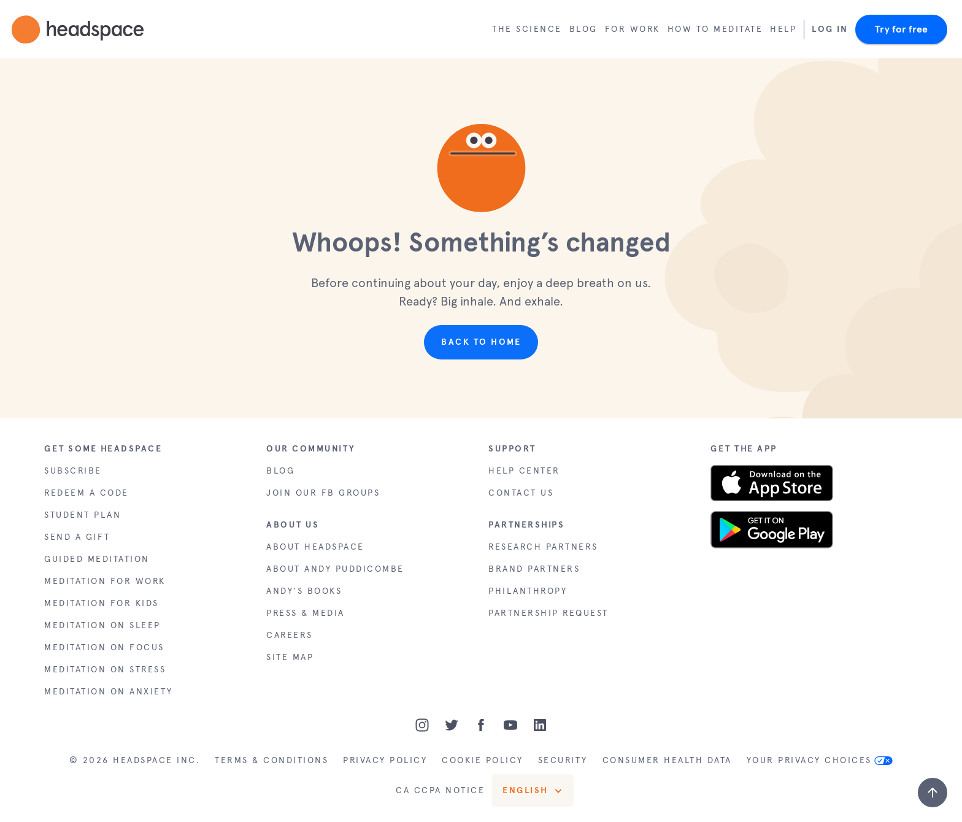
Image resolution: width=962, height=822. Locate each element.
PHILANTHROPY (527, 591)
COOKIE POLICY (482, 760)
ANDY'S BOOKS (304, 591)
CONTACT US (520, 493)
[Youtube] (510, 725)
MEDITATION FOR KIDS (101, 603)
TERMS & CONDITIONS (271, 760)
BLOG (280, 471)
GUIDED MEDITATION (97, 559)
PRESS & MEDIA (305, 613)
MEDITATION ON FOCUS (104, 647)
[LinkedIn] (540, 725)
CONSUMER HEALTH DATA (667, 760)
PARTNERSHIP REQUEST (548, 613)
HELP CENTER (524, 471)
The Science (527, 29)
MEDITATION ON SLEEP (102, 625)
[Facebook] (481, 725)
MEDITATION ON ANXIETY (108, 691)
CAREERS (289, 635)
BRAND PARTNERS (534, 569)
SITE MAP (290, 657)
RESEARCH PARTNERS (543, 547)
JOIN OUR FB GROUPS (323, 493)
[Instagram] (422, 725)
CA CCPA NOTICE (440, 790)
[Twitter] (451, 725)
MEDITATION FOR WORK (105, 581)
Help (783, 29)
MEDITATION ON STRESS (105, 669)
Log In (830, 29)
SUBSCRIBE (73, 471)
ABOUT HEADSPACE (315, 547)
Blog (583, 29)
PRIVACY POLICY (385, 760)
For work (632, 29)
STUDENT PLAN (82, 515)
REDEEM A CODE (86, 493)
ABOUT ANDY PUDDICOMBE (335, 569)
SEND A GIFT (77, 537)
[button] (481, 164)
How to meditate (715, 29)
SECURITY (563, 760)
